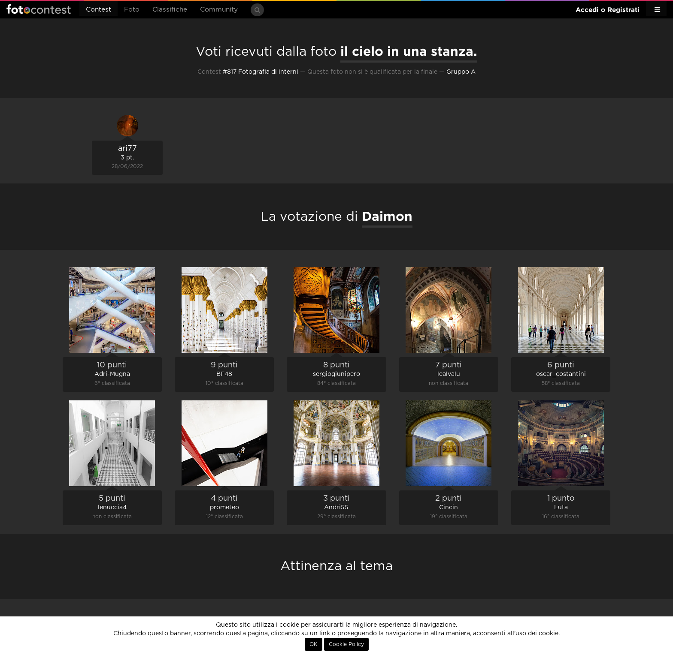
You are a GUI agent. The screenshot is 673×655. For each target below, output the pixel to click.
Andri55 (336, 508)
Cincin (448, 508)
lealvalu (448, 374)
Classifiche (169, 9)
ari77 (127, 149)
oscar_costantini (561, 374)
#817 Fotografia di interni (260, 72)
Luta (561, 508)
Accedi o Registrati (608, 9)
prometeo (224, 508)
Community (219, 9)
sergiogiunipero (336, 374)
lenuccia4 (112, 508)
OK (313, 644)
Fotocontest (38, 9)
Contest (98, 9)
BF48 (224, 374)
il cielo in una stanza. (408, 51)
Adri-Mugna (112, 374)
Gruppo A (461, 72)
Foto (131, 9)
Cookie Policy (346, 644)
